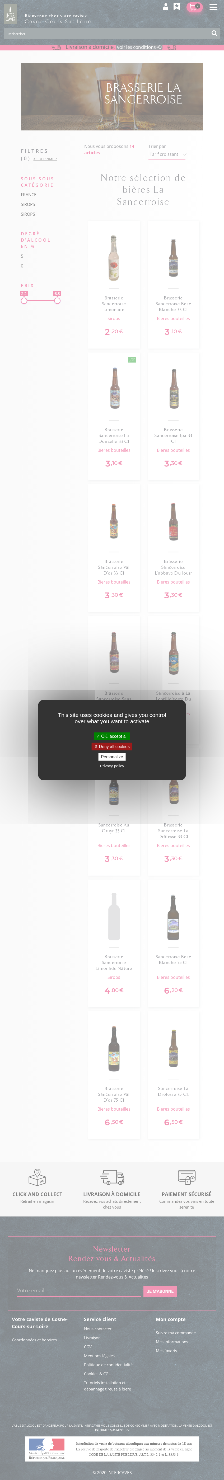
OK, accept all (111, 736)
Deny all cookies (112, 746)
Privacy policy (112, 766)
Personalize (112, 757)
